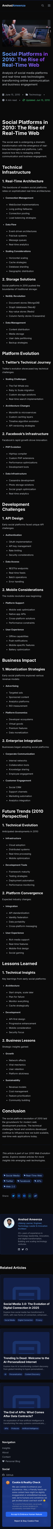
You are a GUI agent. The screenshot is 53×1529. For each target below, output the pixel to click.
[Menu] (49, 5)
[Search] (42, 5)
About (5, 1452)
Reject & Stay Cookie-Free (26, 1521)
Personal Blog (11, 1461)
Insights (6, 1448)
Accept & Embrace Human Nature (26, 1514)
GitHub (7, 1475)
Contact (6, 1456)
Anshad (14, 5)
